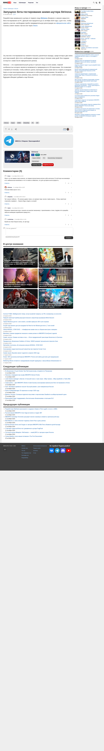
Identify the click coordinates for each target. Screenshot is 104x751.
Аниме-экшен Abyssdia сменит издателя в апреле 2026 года (21, 353)
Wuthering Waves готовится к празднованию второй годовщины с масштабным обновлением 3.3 (32, 360)
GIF (19, 236)
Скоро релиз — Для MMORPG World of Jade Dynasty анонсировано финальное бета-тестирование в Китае (37, 382)
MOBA (19, 122)
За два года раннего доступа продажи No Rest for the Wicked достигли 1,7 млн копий (28, 325)
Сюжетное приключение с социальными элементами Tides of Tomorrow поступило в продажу (86, 75)
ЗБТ (37, 122)
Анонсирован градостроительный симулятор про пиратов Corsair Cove (24, 349)
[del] (9, 236)
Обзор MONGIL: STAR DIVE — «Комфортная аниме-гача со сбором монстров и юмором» (18, 284)
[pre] (17, 236)
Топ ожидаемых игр (26, 453)
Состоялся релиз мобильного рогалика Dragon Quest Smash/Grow (87, 96)
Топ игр (23, 450)
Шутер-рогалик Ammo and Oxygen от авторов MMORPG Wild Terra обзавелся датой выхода (32, 424)
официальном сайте (63, 23)
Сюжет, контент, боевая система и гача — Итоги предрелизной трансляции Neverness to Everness (55, 284)
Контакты (35, 450)
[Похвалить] (6, 129)
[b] (6, 236)
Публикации (22, 2)
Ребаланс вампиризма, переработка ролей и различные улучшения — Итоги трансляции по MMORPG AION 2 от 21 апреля (19, 263)
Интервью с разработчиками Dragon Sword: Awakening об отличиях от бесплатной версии (53, 305)
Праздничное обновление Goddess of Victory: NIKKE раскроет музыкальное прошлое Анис (30, 341)
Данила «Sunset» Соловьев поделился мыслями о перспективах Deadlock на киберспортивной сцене (35, 394)
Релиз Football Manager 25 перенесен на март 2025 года (22, 390)
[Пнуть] (12, 129)
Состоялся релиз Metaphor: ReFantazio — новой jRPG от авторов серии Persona (29, 432)
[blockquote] (12, 236)
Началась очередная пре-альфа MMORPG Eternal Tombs (22, 375)
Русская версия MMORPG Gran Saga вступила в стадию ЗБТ (23, 413)
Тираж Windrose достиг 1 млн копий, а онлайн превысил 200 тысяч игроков (26, 321)
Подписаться (48, 164)
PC (32, 122)
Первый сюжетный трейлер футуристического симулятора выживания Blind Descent (28, 317)
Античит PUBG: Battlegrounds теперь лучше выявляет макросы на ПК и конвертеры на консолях (32, 314)
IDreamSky (26, 122)
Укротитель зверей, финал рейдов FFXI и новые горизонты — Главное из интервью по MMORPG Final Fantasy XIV (55, 264)
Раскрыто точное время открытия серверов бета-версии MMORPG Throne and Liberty (88, 105)
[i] (7, 236)
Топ (37, 2)
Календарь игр (25, 455)
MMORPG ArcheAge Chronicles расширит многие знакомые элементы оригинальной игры (32, 416)
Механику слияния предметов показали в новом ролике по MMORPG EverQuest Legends (30, 333)
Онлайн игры (25, 448)
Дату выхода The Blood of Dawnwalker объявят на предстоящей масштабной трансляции (87, 80)
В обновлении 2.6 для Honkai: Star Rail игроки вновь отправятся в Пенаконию (28, 371)
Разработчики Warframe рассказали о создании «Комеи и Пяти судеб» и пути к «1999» (31, 409)
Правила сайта (37, 448)
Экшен (13, 122)
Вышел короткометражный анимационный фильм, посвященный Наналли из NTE (86, 70)
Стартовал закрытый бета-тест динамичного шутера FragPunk (24, 428)
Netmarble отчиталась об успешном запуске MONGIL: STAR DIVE (23, 345)
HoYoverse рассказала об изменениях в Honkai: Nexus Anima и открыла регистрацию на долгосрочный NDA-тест (87, 110)
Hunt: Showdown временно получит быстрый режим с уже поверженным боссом (29, 386)
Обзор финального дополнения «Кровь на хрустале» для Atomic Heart (19, 306)
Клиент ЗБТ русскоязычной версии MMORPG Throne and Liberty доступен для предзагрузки (31, 357)
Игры (14, 2)
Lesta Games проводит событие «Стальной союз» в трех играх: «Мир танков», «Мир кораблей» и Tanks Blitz (38, 379)
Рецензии (31, 2)
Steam (35, 25)
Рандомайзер (25, 457)
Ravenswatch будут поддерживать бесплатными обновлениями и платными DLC (29, 398)
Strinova (44, 18)
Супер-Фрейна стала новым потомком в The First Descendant (23, 436)
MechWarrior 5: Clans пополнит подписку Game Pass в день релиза (25, 420)
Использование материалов (40, 445)
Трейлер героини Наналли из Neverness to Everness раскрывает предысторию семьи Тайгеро (86, 91)
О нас (34, 453)
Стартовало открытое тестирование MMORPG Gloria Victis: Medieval (87, 100)
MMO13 (23, 445)
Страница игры (36, 164)
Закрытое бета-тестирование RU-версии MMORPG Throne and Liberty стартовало (85, 61)
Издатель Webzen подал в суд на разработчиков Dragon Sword (87, 65)
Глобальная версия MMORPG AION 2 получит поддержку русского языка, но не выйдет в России (87, 56)
